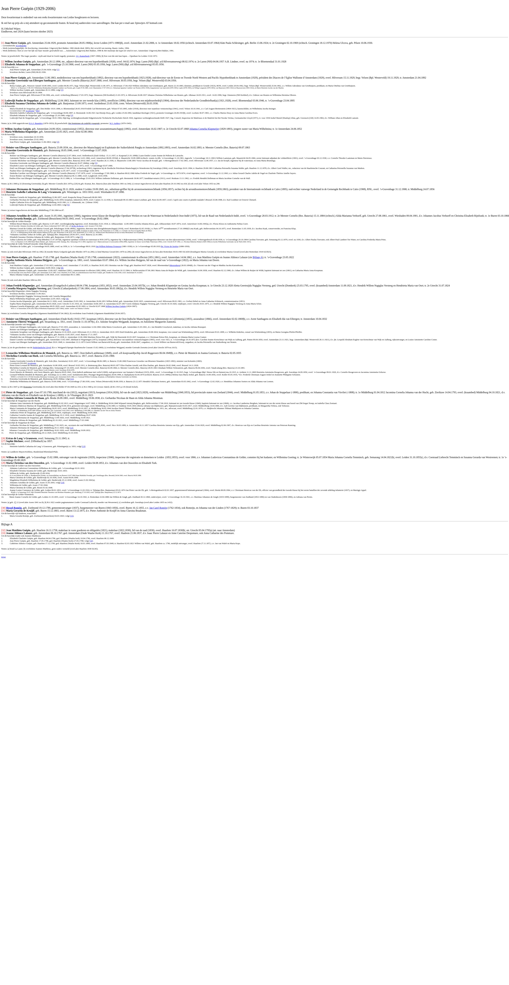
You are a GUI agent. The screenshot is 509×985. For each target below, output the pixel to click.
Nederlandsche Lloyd (42, 347)
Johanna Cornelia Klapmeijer (204, 128)
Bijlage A (257, 257)
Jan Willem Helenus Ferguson (108, 246)
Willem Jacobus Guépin (116, 306)
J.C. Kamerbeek (82, 56)
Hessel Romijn (14, 507)
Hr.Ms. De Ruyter (78, 226)
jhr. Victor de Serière (169, 246)
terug (3, 557)
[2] (62, 90)
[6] (68, 205)
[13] (83, 446)
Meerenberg (175, 265)
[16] (91, 541)
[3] (72, 115)
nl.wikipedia (21, 45)
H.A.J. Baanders (36, 123)
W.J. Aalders (115, 123)
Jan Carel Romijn (158, 507)
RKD (38, 111)
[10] (67, 329)
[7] (81, 237)
